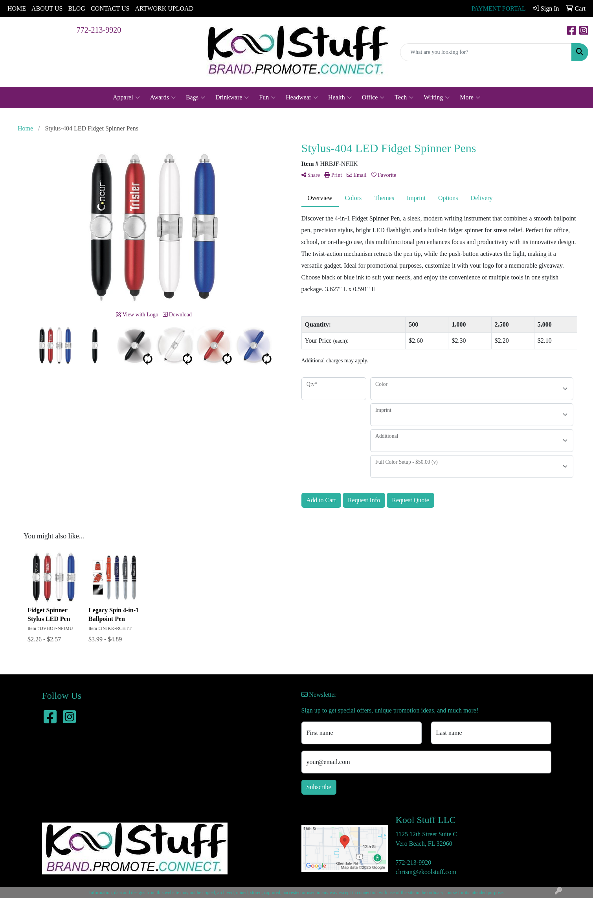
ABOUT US (46, 8)
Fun (267, 97)
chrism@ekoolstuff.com (426, 872)
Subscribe (319, 787)
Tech (404, 97)
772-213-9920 (99, 30)
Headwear (302, 97)
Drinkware (232, 97)
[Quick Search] (486, 52)
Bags (195, 97)
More (470, 97)
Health (340, 97)
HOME (16, 8)
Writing (437, 97)
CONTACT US (110, 8)
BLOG (76, 8)
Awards (163, 97)
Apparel (126, 97)
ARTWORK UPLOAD (164, 8)
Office (373, 97)
